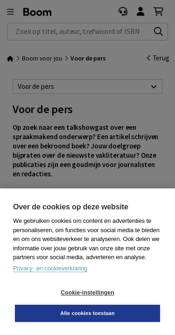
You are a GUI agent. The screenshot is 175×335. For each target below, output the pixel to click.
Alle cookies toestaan (87, 313)
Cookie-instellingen (87, 292)
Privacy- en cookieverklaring (50, 268)
